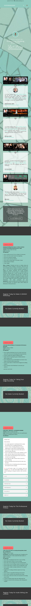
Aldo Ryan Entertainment (9, 137)
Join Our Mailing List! (15, 218)
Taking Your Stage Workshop (20, 163)
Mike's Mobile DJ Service (9, 200)
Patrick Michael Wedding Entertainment (12, 105)
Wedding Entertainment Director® (11, 129)
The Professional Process (15, 161)
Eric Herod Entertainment (9, 170)
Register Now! (8, 244)
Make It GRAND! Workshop (21, 94)
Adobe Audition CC (22, 555)
